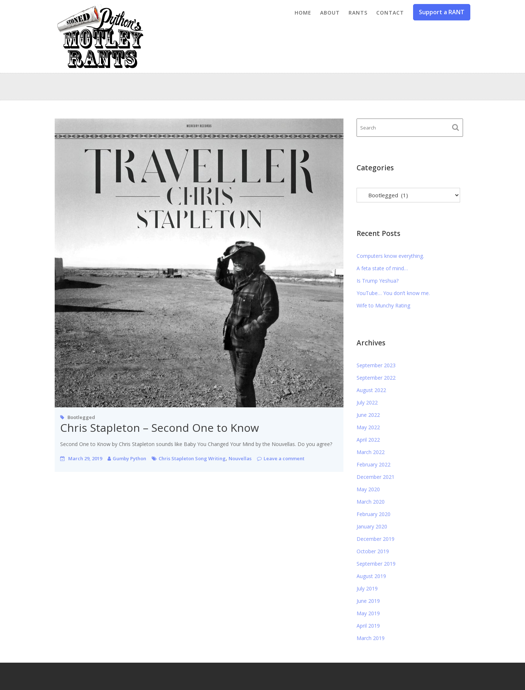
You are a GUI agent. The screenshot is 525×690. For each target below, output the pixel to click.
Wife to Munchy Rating (383, 305)
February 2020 (373, 514)
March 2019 (371, 638)
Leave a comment (284, 458)
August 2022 (371, 390)
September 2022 (376, 377)
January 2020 (372, 526)
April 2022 (368, 439)
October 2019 (373, 551)
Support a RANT (441, 12)
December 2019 (375, 538)
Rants (358, 12)
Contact (390, 12)
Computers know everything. (390, 255)
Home (303, 12)
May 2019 (368, 613)
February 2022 (373, 464)
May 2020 (368, 489)
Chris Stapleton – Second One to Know (159, 427)
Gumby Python (129, 458)
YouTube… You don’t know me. (393, 293)
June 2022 (368, 414)
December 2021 (375, 476)
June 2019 (368, 600)
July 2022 (367, 402)
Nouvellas (240, 458)
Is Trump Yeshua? (377, 280)
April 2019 (368, 625)
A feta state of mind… (382, 268)
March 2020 (371, 501)
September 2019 (376, 563)
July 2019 (367, 588)
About (330, 12)
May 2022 (368, 427)
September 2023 (376, 365)
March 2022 (371, 452)
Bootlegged (81, 417)
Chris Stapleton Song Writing (192, 458)
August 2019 (371, 576)
